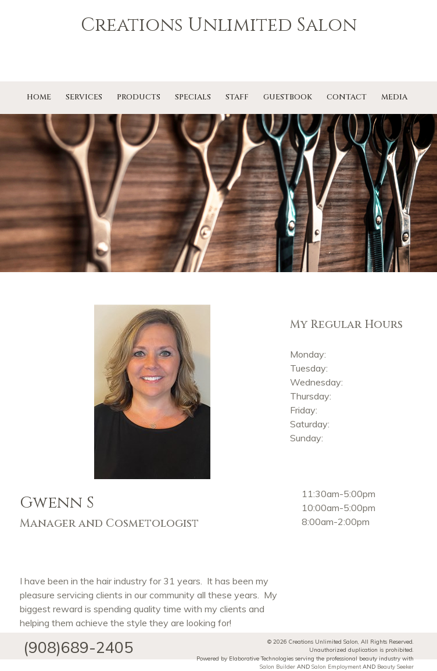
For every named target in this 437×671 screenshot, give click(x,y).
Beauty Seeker (395, 666)
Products (138, 97)
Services (84, 97)
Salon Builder (277, 666)
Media (394, 97)
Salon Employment (336, 666)
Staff (237, 97)
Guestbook (287, 97)
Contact (347, 97)
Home (39, 97)
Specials (193, 97)
